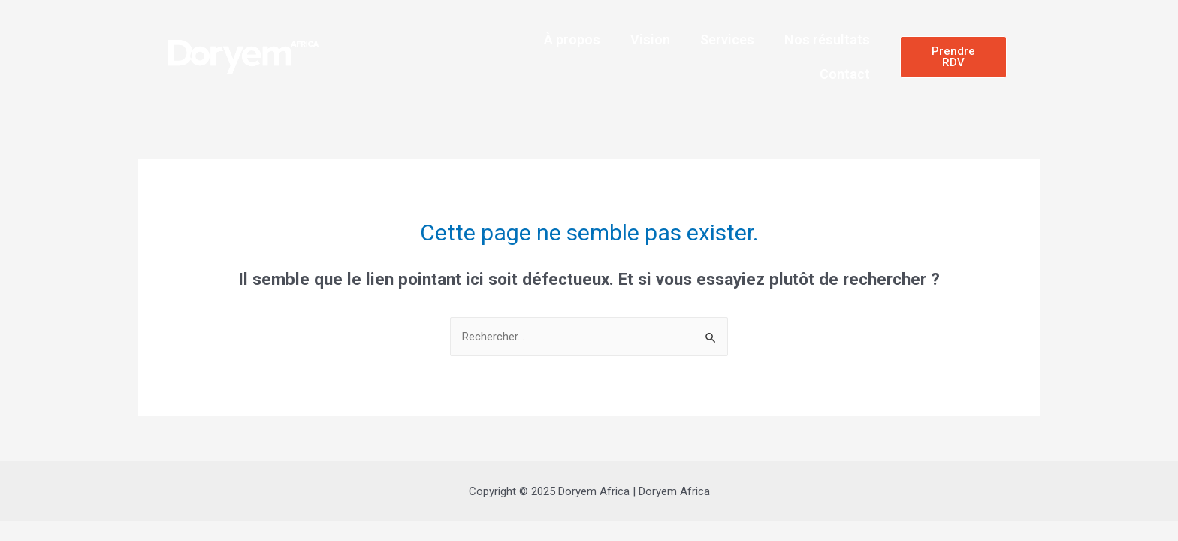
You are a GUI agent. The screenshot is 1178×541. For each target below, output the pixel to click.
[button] (953, 57)
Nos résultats (827, 39)
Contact (845, 74)
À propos (572, 39)
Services (727, 39)
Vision (650, 39)
